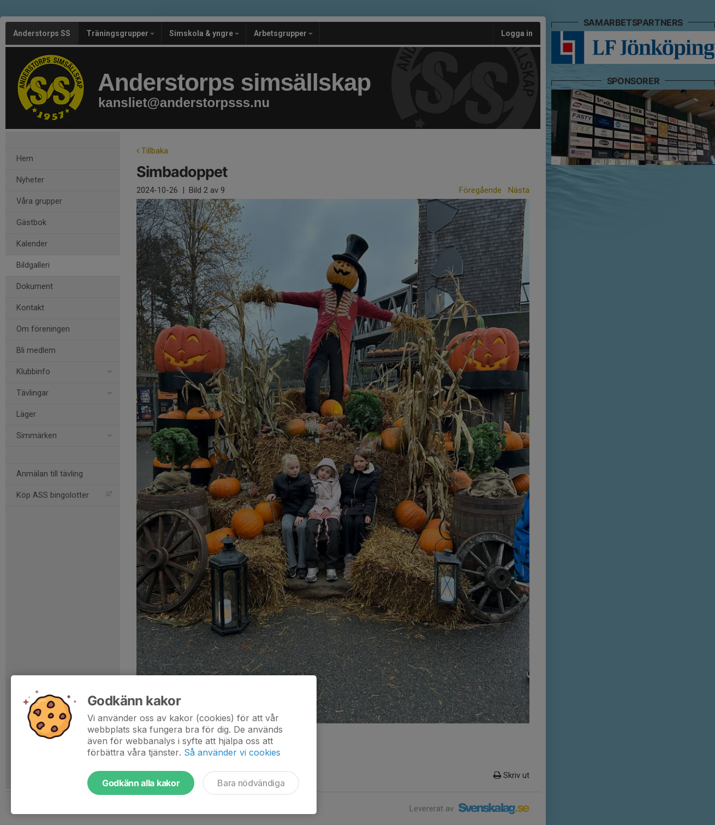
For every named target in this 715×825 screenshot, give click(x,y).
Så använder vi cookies (232, 752)
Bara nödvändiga (250, 782)
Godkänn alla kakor (141, 782)
